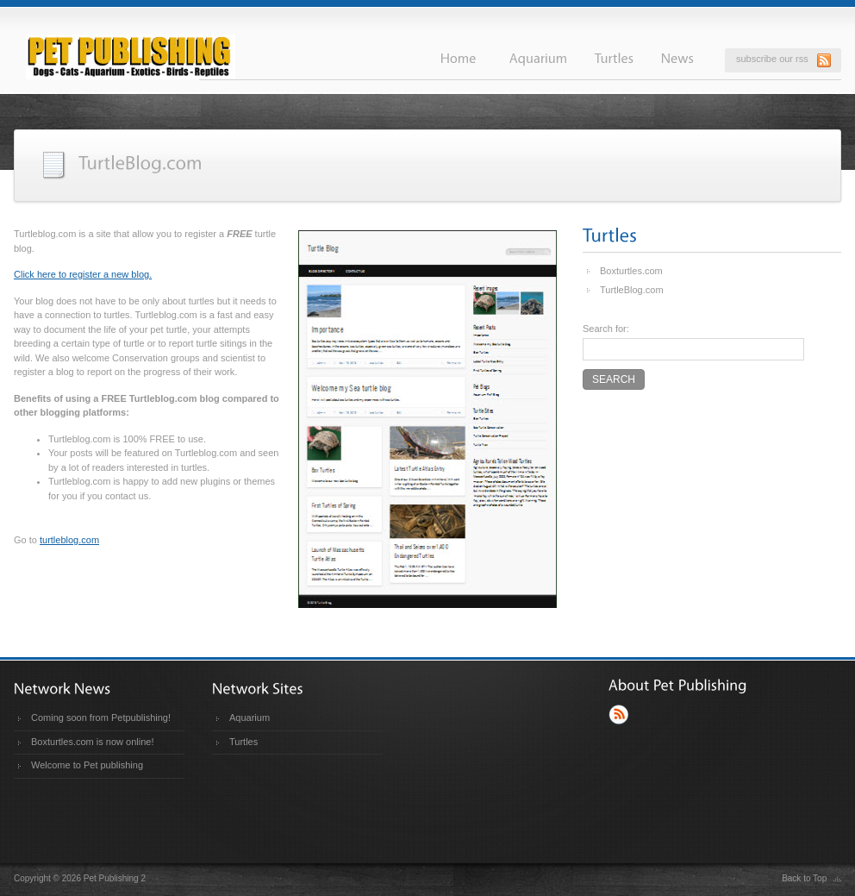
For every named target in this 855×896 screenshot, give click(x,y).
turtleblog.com (69, 540)
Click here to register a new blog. (83, 274)
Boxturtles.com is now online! (92, 741)
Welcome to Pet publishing (87, 765)
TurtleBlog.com (632, 290)
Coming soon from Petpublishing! (101, 717)
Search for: (606, 328)
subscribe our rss (772, 58)
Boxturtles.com (631, 271)
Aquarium (249, 717)
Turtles (243, 741)
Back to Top (804, 878)
